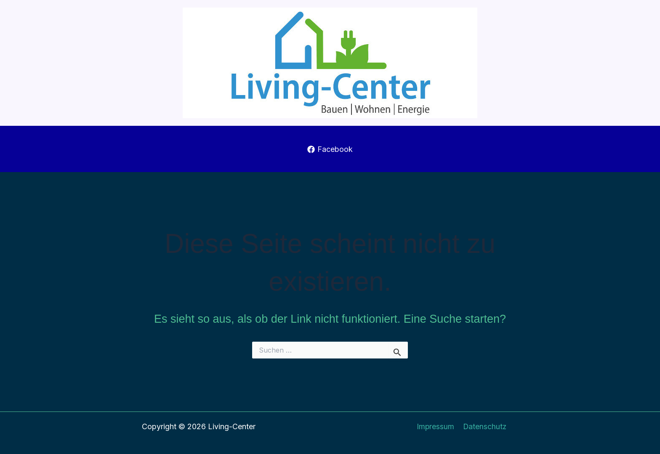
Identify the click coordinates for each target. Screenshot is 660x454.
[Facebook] (330, 149)
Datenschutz (484, 426)
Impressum (436, 426)
